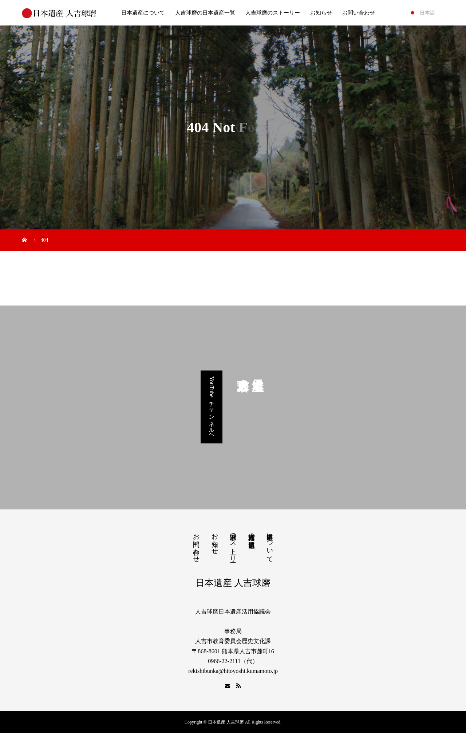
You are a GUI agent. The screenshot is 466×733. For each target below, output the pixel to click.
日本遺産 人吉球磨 (233, 583)
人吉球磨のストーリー (272, 13)
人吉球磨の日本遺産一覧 (205, 13)
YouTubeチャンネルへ (212, 407)
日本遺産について (143, 13)
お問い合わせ (358, 13)
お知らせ (321, 13)
